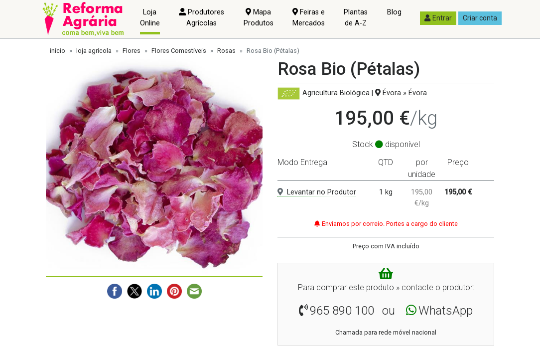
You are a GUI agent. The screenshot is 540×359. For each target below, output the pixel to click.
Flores (131, 50)
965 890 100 (342, 311)
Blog (394, 12)
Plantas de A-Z (356, 17)
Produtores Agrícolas (201, 17)
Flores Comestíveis (178, 50)
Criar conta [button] (480, 18)
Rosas (226, 50)
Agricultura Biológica (336, 93)
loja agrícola (94, 50)
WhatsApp (445, 311)
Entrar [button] (438, 18)
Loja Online (150, 17)
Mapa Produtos (258, 17)
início (57, 50)
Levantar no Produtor (316, 192)
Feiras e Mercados (308, 17)
